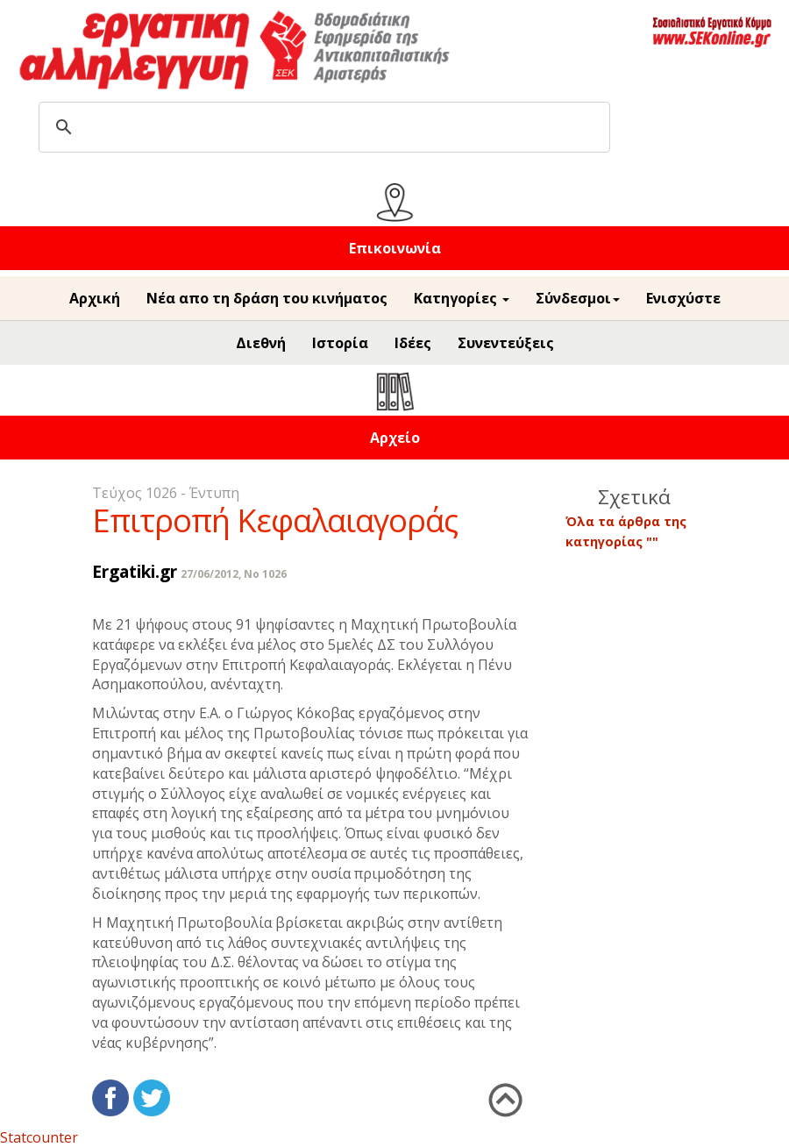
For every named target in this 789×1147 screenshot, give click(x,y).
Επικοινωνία (395, 248)
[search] (322, 127)
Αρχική (94, 298)
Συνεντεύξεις (506, 343)
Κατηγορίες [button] (461, 298)
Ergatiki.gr (134, 571)
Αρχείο (395, 437)
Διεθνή (261, 343)
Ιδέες (412, 343)
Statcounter (39, 1137)
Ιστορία (340, 343)
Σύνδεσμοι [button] (578, 298)
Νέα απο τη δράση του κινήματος (266, 298)
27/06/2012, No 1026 (234, 573)
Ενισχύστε (683, 298)
